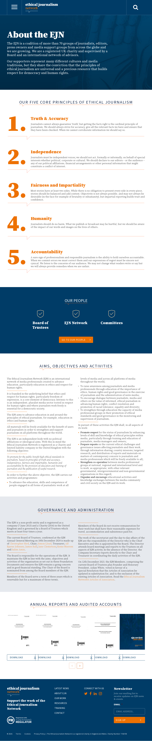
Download (17, 657)
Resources (60, 703)
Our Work (60, 698)
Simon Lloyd (45, 543)
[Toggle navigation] (14, 7)
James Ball (31, 546)
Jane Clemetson (47, 546)
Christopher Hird (19, 543)
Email (118, 704)
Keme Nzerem (65, 546)
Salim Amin (18, 549)
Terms (18, 734)
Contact (59, 712)
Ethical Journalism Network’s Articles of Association (111, 578)
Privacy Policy (39, 734)
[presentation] (72, 666)
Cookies (27, 734)
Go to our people (76, 339)
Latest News (61, 688)
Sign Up (128, 720)
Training (59, 707)
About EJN (60, 693)
